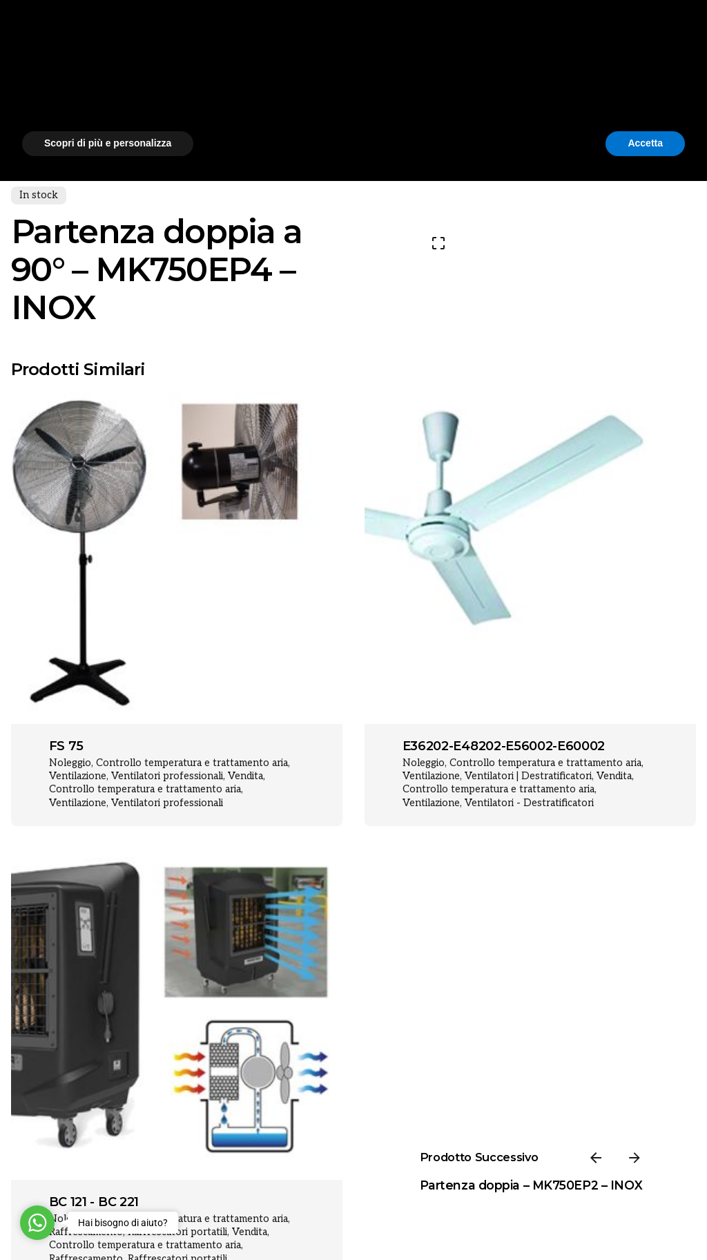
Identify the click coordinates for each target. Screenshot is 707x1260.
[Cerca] (652, 75)
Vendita (245, 776)
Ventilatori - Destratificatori (529, 803)
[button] (678, 1112)
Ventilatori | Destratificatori (528, 776)
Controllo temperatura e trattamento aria (192, 763)
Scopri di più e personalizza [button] (107, 1222)
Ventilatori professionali (167, 776)
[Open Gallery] (438, 243)
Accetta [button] (645, 1222)
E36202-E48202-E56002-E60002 (504, 746)
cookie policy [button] (405, 1148)
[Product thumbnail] (176, 558)
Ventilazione (77, 776)
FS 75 (66, 746)
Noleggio (70, 763)
